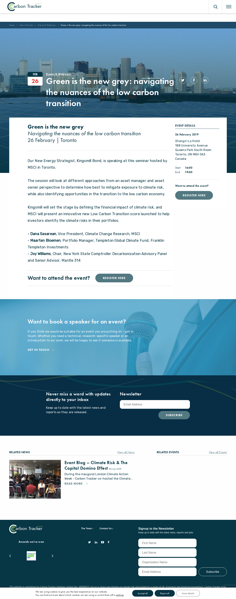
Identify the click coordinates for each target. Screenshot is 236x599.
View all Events (216, 459)
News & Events (27, 25)
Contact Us (106, 527)
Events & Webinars (49, 25)
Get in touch (39, 357)
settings (123, 594)
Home (12, 25)
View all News (125, 459)
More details (196, 593)
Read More (75, 495)
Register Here (196, 195)
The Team (86, 527)
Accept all (148, 593)
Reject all (171, 593)
